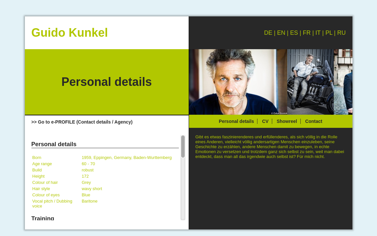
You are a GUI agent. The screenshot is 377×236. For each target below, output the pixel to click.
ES (294, 33)
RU (341, 33)
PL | (331, 33)
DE (268, 33)
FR (307, 33)
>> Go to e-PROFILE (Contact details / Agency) (82, 122)
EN (281, 33)
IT (318, 33)
